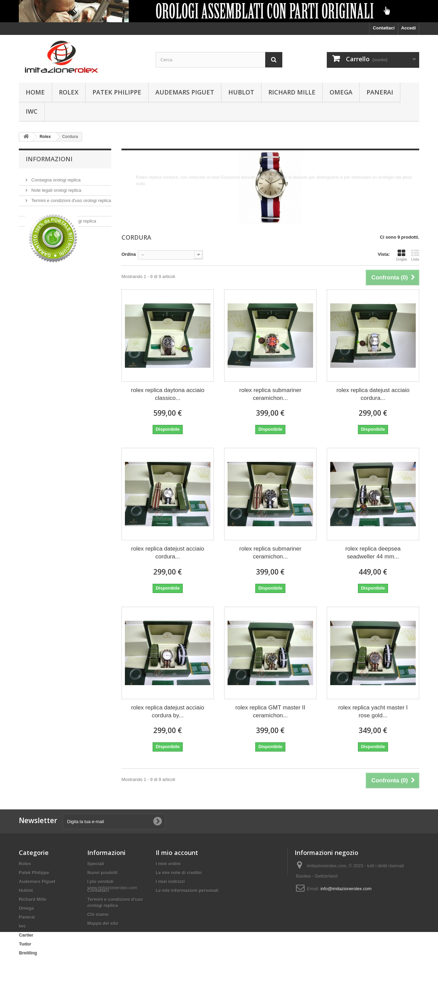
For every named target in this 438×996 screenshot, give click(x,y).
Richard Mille (291, 92)
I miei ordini (168, 863)
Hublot (241, 92)
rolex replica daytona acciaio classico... (168, 394)
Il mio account (177, 852)
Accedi (408, 27)
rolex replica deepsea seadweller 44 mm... (373, 552)
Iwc (32, 111)
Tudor (25, 943)
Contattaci (384, 27)
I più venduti (100, 881)
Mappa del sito (102, 923)
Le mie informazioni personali (187, 890)
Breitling (28, 952)
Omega (341, 92)
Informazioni (49, 159)
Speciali (95, 863)
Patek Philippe (116, 92)
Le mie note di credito (179, 872)
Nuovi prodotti (102, 872)
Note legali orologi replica (55, 187)
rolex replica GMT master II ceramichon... (270, 711)
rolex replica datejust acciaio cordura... (373, 394)
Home (35, 92)
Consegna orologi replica (55, 177)
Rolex (68, 92)
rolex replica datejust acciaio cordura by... (167, 711)
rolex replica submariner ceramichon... (270, 394)
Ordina (128, 254)
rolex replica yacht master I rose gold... (373, 711)
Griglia (401, 255)
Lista (415, 255)
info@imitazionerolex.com (346, 888)
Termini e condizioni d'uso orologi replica (70, 197)
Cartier (26, 934)
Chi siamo (40, 208)
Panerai (379, 92)
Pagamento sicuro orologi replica (63, 218)
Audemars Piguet (184, 92)
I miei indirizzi (170, 881)
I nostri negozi (44, 228)
